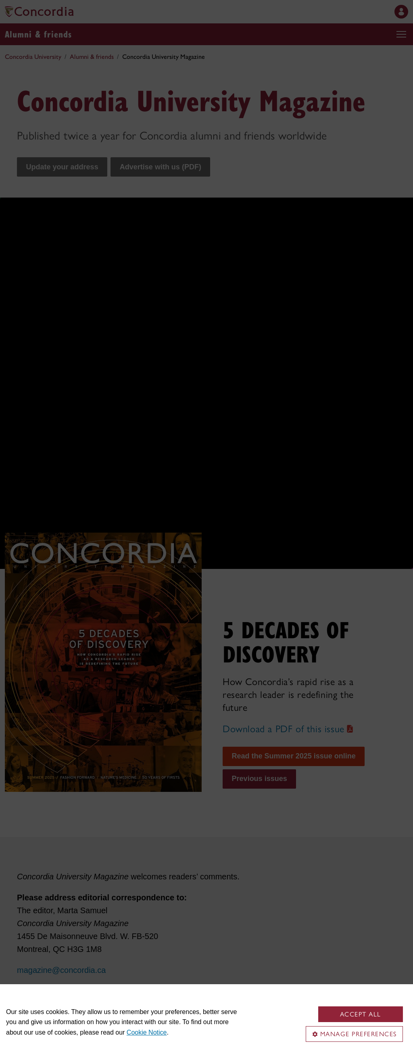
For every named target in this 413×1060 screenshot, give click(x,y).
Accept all (360, 1014)
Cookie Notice (147, 1032)
